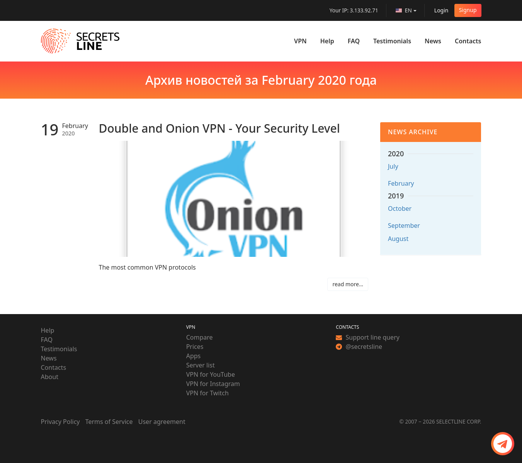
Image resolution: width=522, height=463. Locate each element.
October (399, 208)
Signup (468, 10)
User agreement (161, 421)
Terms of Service (109, 421)
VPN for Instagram (213, 383)
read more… (347, 284)
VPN (300, 41)
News (433, 41)
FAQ (354, 41)
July (393, 166)
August (398, 238)
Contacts (468, 41)
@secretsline (359, 346)
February (401, 183)
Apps (193, 356)
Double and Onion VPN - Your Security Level (219, 128)
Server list (200, 365)
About (49, 376)
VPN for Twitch (207, 393)
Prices (195, 346)
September (404, 225)
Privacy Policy (60, 421)
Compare (199, 337)
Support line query (368, 337)
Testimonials (392, 41)
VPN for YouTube (210, 374)
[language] (406, 10)
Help (327, 41)
